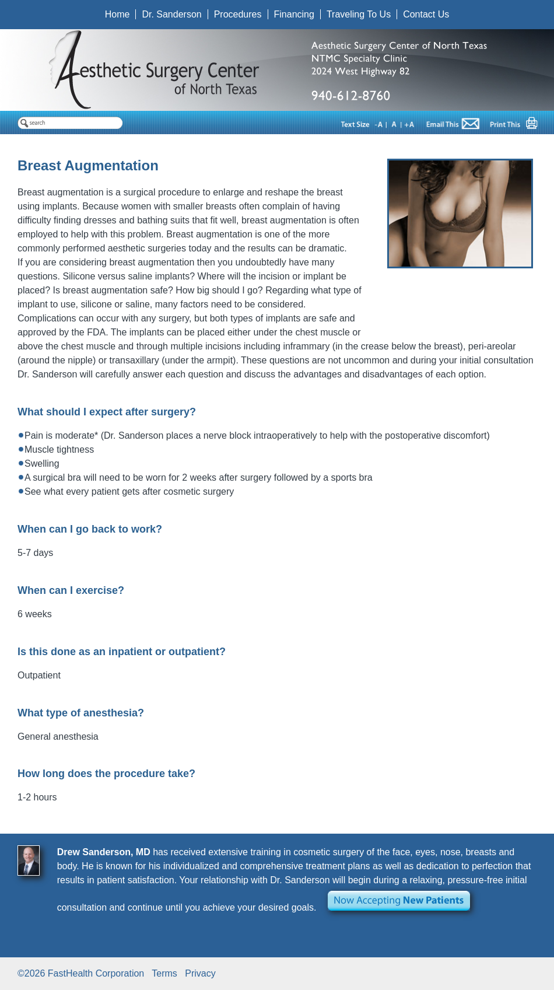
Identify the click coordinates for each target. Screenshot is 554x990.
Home (117, 14)
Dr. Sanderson (171, 14)
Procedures (238, 14)
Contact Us (426, 14)
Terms (164, 973)
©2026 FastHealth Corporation (80, 973)
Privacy (200, 973)
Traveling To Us (359, 14)
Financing (294, 14)
